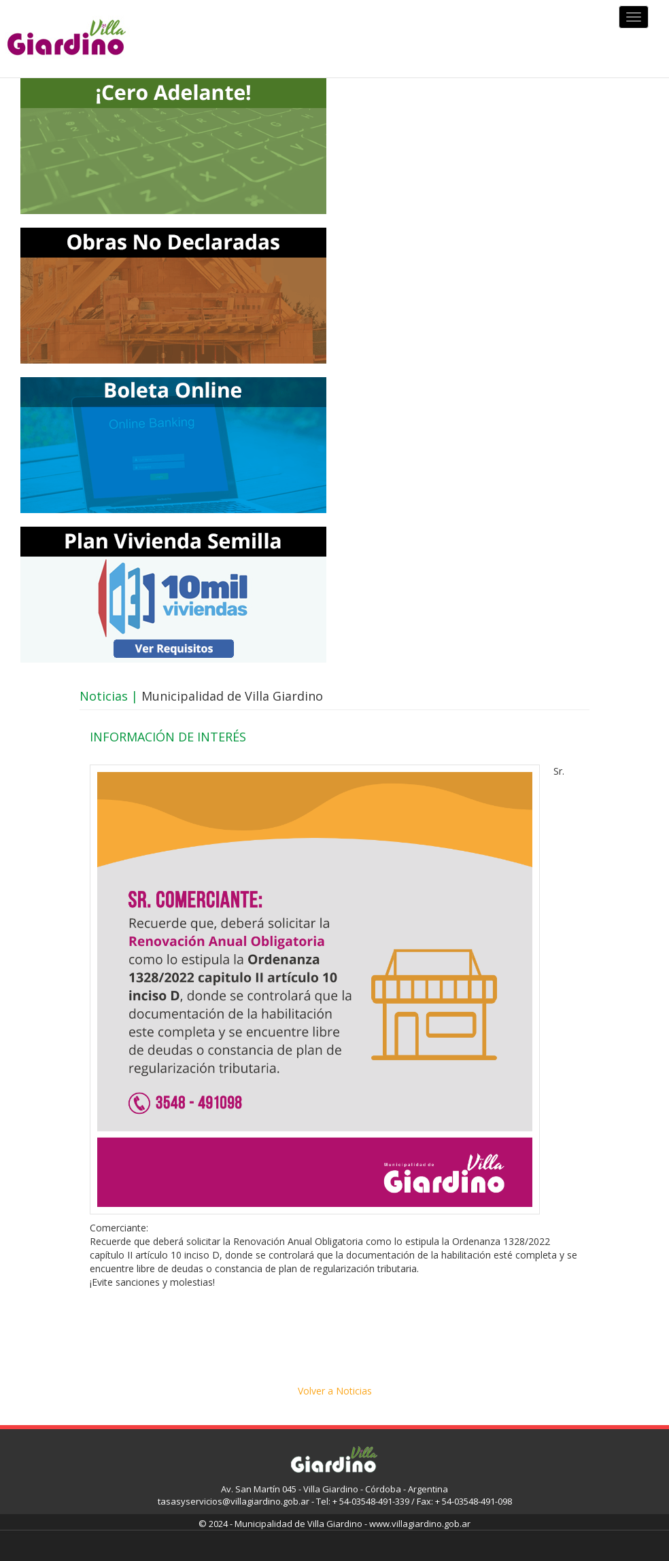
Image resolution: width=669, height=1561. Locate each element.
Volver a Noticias (335, 1390)
